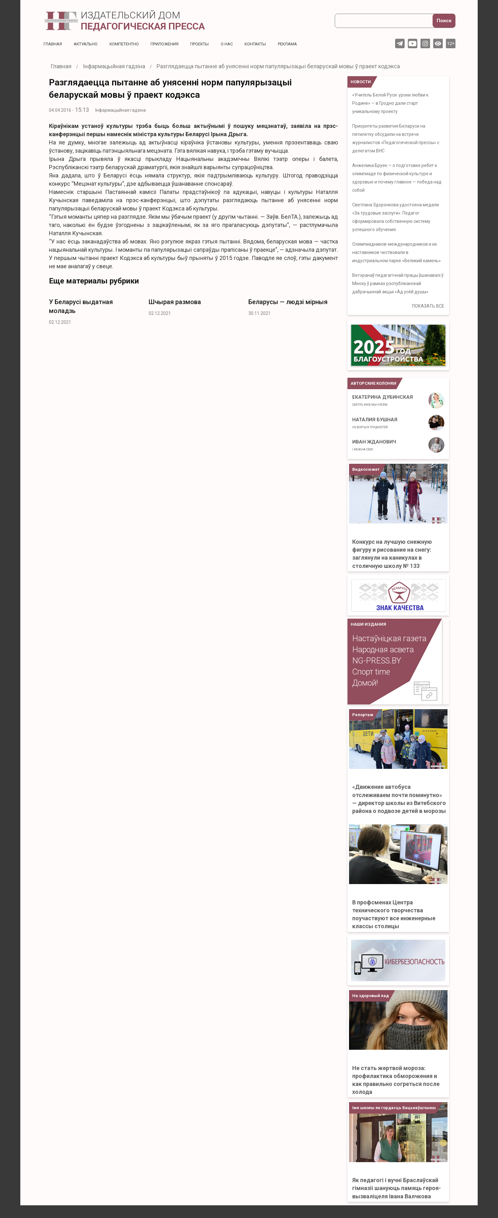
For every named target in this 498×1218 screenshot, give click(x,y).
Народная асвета (383, 649)
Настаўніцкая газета (389, 638)
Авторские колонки (373, 383)
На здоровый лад (370, 995)
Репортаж (362, 714)
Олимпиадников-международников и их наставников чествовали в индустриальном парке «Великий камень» (396, 252)
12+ (451, 43)
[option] (94, 310)
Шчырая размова (175, 302)
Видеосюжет (366, 469)
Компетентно (130, 43)
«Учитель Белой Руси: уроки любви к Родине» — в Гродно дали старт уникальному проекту (390, 103)
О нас (238, 43)
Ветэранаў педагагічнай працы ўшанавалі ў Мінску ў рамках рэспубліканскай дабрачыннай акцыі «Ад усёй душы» (397, 283)
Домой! (365, 683)
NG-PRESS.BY (376, 660)
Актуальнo (88, 43)
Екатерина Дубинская (382, 400)
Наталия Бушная (374, 423)
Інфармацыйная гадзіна (120, 110)
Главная (53, 43)
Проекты (209, 43)
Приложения (173, 43)
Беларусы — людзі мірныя (287, 302)
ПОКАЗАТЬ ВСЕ (428, 306)
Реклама (303, 43)
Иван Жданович (374, 445)
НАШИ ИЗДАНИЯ (368, 624)
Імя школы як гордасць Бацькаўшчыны (394, 1107)
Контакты (269, 43)
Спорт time (371, 671)
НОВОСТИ (361, 81)
